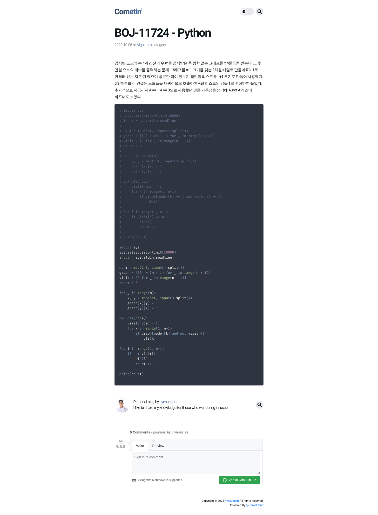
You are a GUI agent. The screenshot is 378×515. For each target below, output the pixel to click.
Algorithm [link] (144, 44)
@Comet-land (254, 505)
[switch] (247, 11)
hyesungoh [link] (167, 401)
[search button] (259, 11)
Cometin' (128, 11)
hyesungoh (232, 500)
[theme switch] (247, 11)
